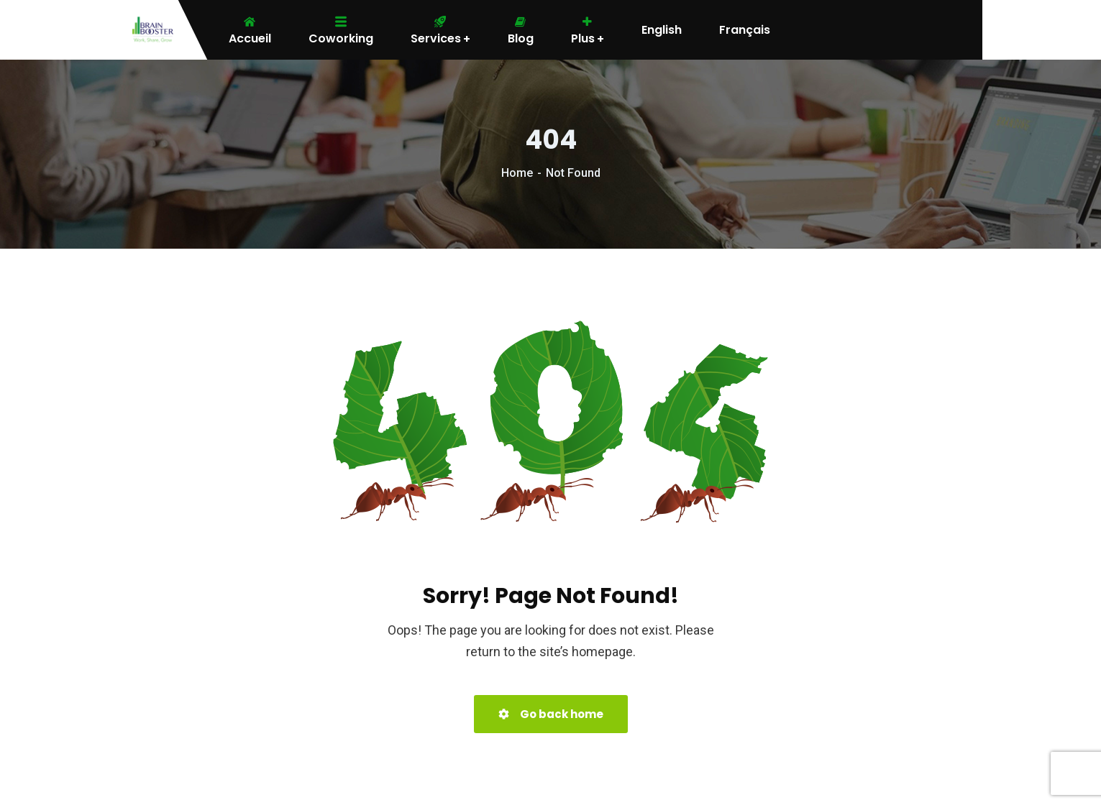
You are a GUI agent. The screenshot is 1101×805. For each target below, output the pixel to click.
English (661, 30)
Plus (587, 30)
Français (744, 30)
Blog (521, 30)
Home (517, 173)
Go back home (550, 714)
